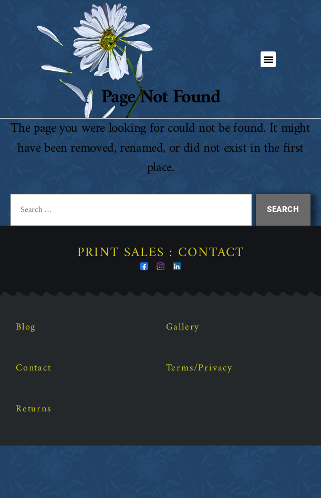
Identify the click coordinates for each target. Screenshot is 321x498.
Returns (33, 461)
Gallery (183, 380)
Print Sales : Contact (160, 305)
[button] (268, 59)
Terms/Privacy (199, 420)
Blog (26, 380)
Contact (33, 420)
